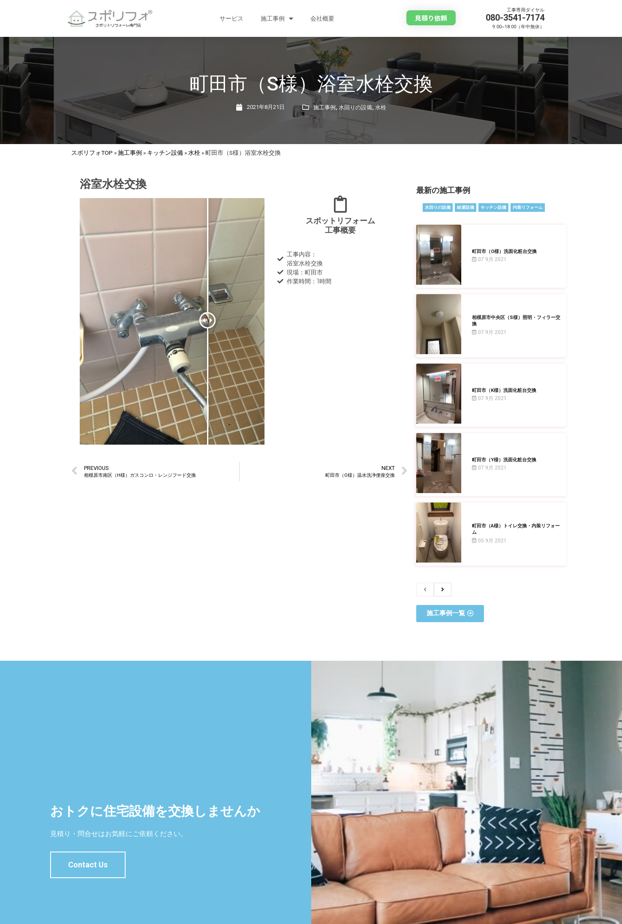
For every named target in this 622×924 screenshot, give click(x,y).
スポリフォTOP (92, 152)
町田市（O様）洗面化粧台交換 (504, 251)
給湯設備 (465, 207)
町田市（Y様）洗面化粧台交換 (504, 460)
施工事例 (277, 19)
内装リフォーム (528, 207)
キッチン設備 (165, 152)
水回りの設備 (355, 107)
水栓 (380, 107)
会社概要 (322, 18)
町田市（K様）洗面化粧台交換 (504, 390)
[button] (431, 17)
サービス (231, 18)
